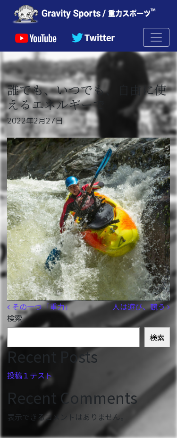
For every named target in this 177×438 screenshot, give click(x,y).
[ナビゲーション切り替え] (156, 37)
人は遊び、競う (141, 306)
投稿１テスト (29, 375)
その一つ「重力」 (39, 306)
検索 (14, 318)
